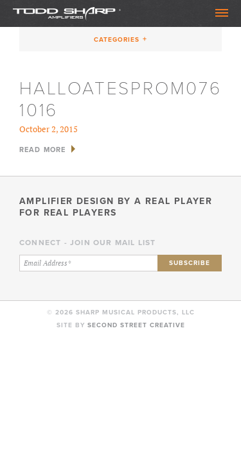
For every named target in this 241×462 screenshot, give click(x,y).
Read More (42, 149)
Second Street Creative (136, 325)
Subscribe (189, 263)
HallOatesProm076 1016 (120, 98)
